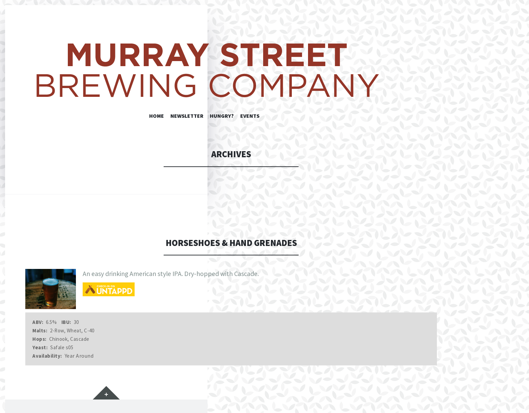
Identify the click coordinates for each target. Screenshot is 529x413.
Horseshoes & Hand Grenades (231, 242)
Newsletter (186, 115)
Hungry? (222, 115)
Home (156, 115)
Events (249, 115)
